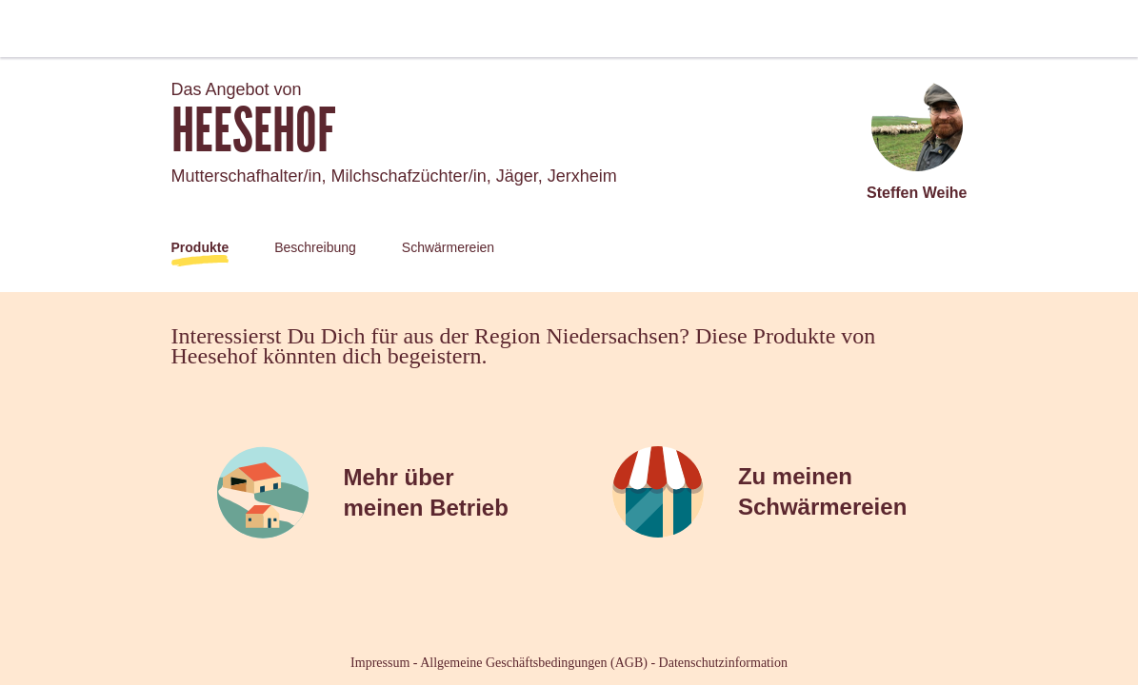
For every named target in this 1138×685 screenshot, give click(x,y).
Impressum (379, 663)
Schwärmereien (448, 247)
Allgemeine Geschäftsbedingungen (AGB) (534, 663)
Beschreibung (315, 247)
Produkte (200, 247)
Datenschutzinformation (723, 663)
